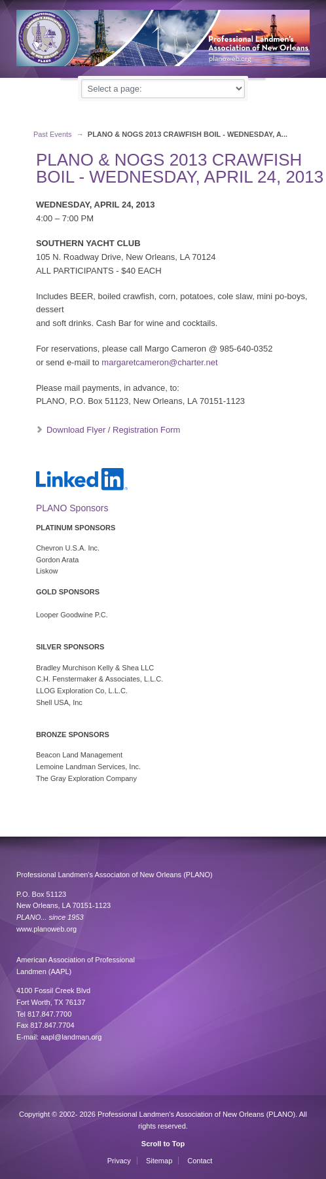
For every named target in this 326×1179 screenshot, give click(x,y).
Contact (199, 1161)
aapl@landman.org (71, 1037)
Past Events (52, 134)
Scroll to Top (163, 1144)
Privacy (119, 1161)
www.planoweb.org (46, 929)
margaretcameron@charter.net (159, 362)
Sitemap (159, 1161)
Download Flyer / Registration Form (113, 430)
